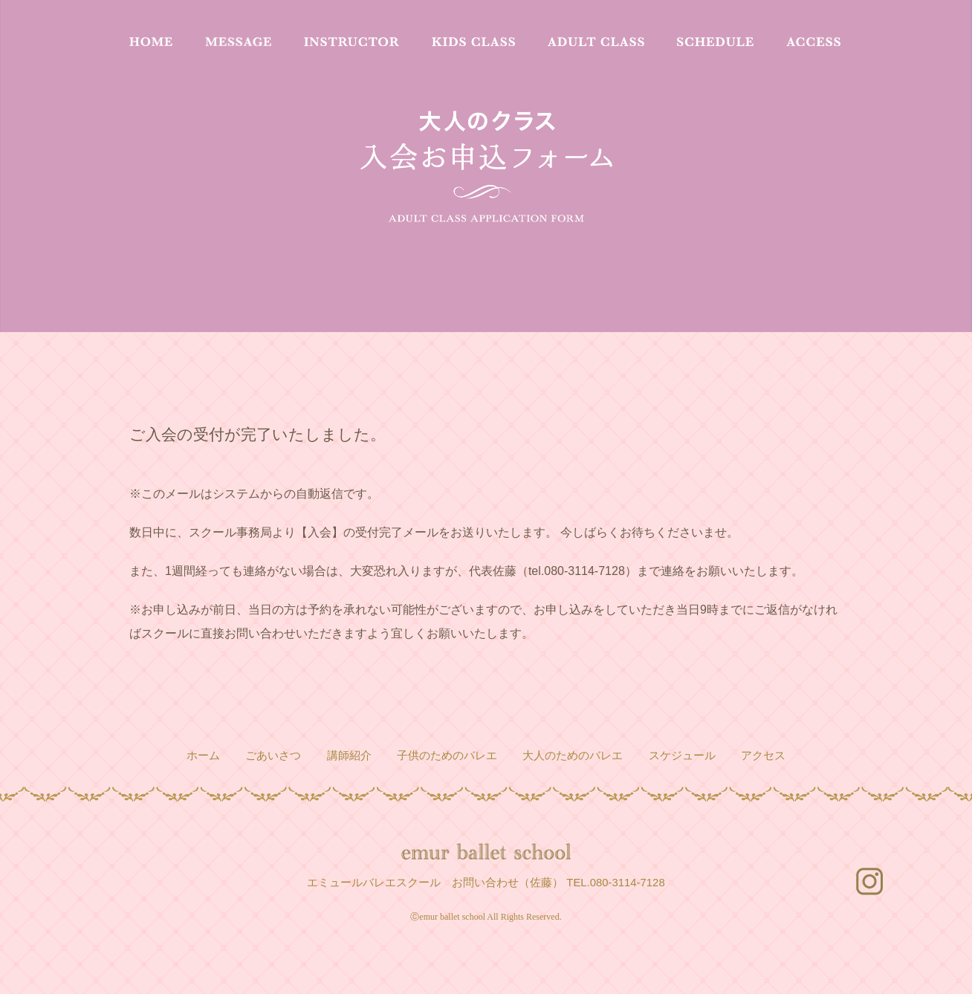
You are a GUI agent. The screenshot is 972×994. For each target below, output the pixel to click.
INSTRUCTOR (351, 41)
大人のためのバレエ (572, 755)
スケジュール (682, 755)
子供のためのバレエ (447, 755)
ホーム (203, 755)
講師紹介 (349, 755)
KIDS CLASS (473, 41)
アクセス (763, 755)
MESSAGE (238, 41)
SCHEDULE (715, 41)
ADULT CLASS (596, 41)
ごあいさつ (273, 755)
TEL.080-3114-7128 (615, 883)
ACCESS (813, 41)
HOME (150, 41)
